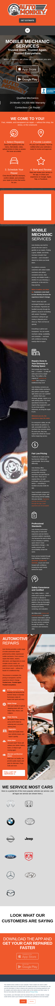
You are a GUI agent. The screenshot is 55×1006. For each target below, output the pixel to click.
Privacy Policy (34, 992)
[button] (27, 30)
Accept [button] (23, 1001)
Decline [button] (32, 1001)
